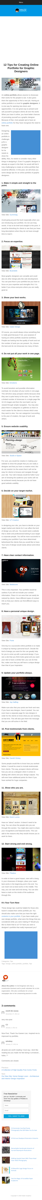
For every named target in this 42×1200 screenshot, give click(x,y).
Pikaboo (13, 873)
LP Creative (14, 520)
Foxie (12, 640)
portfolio (25, 964)
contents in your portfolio (11, 916)
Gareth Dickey (15, 758)
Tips (11, 961)
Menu (21, 2)
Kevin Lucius (15, 817)
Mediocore (14, 584)
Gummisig (13, 215)
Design (8, 964)
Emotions (13, 383)
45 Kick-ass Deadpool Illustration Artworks (24, 1138)
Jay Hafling (14, 702)
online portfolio (7, 123)
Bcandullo (13, 271)
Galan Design (15, 327)
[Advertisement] (21, 38)
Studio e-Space (15, 456)
